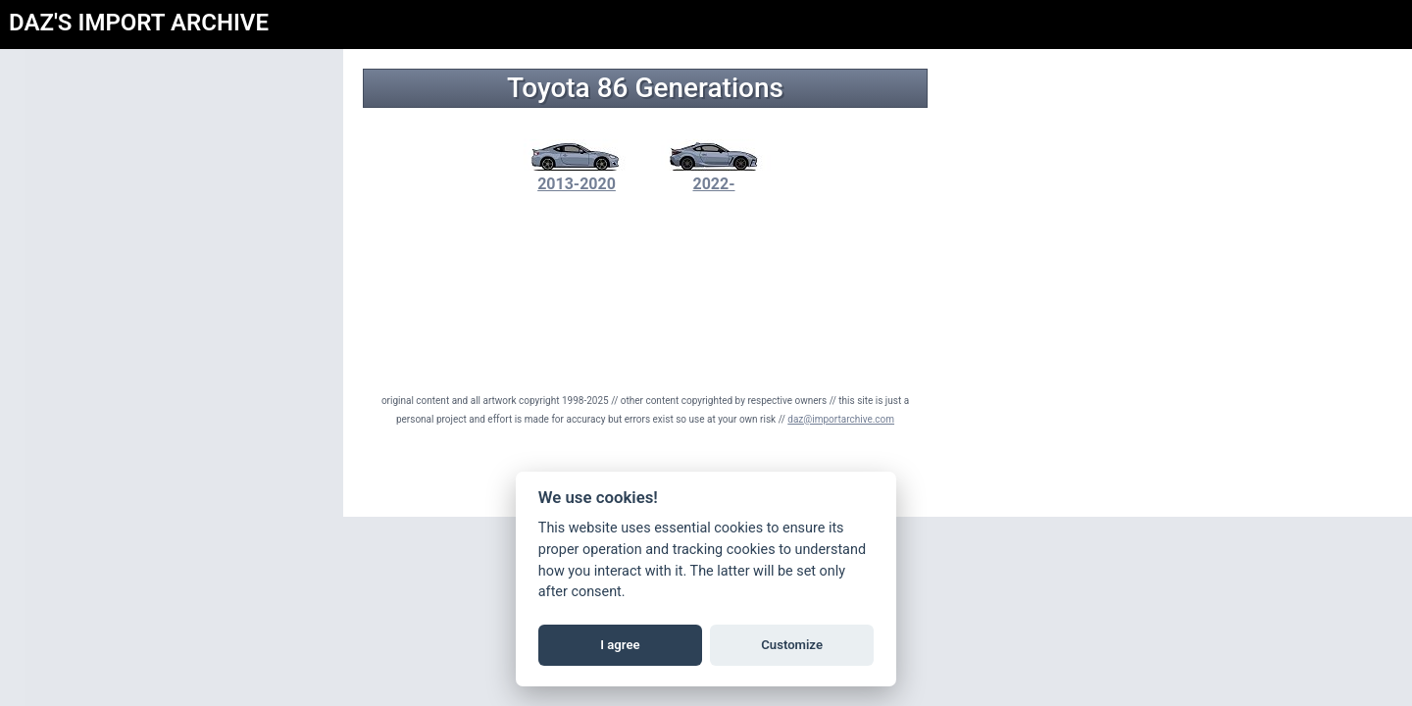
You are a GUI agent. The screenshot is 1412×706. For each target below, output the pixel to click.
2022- (713, 174)
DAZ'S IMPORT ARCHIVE (139, 22)
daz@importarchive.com (840, 419)
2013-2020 (576, 174)
